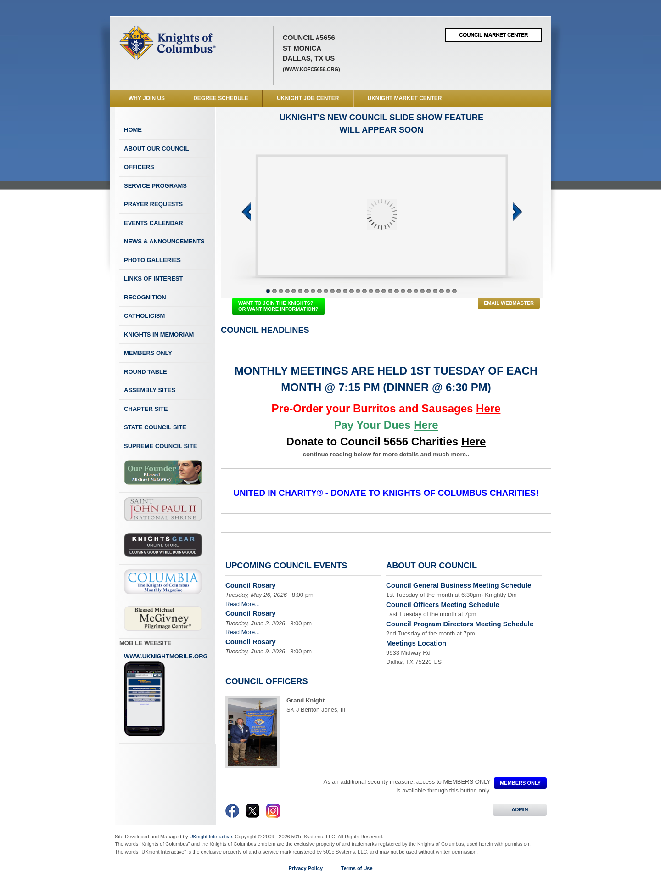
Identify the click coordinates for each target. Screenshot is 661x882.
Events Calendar (153, 222)
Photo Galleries (152, 260)
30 (454, 291)
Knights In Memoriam (159, 334)
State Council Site (155, 427)
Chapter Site (146, 408)
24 (416, 291)
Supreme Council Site (160, 446)
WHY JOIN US (147, 98)
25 (422, 291)
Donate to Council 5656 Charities (386, 441)
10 (326, 291)
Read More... (242, 604)
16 (364, 291)
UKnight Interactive (211, 836)
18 (377, 291)
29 (448, 291)
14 (351, 291)
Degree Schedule (220, 98)
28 (441, 291)
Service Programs (155, 185)
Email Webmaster (509, 303)
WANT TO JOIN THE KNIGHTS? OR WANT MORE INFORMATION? (278, 306)
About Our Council (156, 148)
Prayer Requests (153, 204)
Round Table (145, 371)
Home (133, 129)
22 (403, 291)
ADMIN (520, 809)
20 (390, 291)
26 (428, 291)
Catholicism (144, 315)
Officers (139, 166)
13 (345, 291)
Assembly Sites (149, 390)
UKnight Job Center (308, 98)
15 (358, 291)
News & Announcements (164, 241)
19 (384, 291)
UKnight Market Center (405, 98)
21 (396, 291)
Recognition (145, 297)
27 (435, 291)
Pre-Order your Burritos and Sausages (386, 408)
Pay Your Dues (386, 425)
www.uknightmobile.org (166, 694)
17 (371, 291)
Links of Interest (153, 278)
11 (332, 291)
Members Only (148, 352)
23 (409, 291)
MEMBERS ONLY (520, 783)
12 (339, 291)
